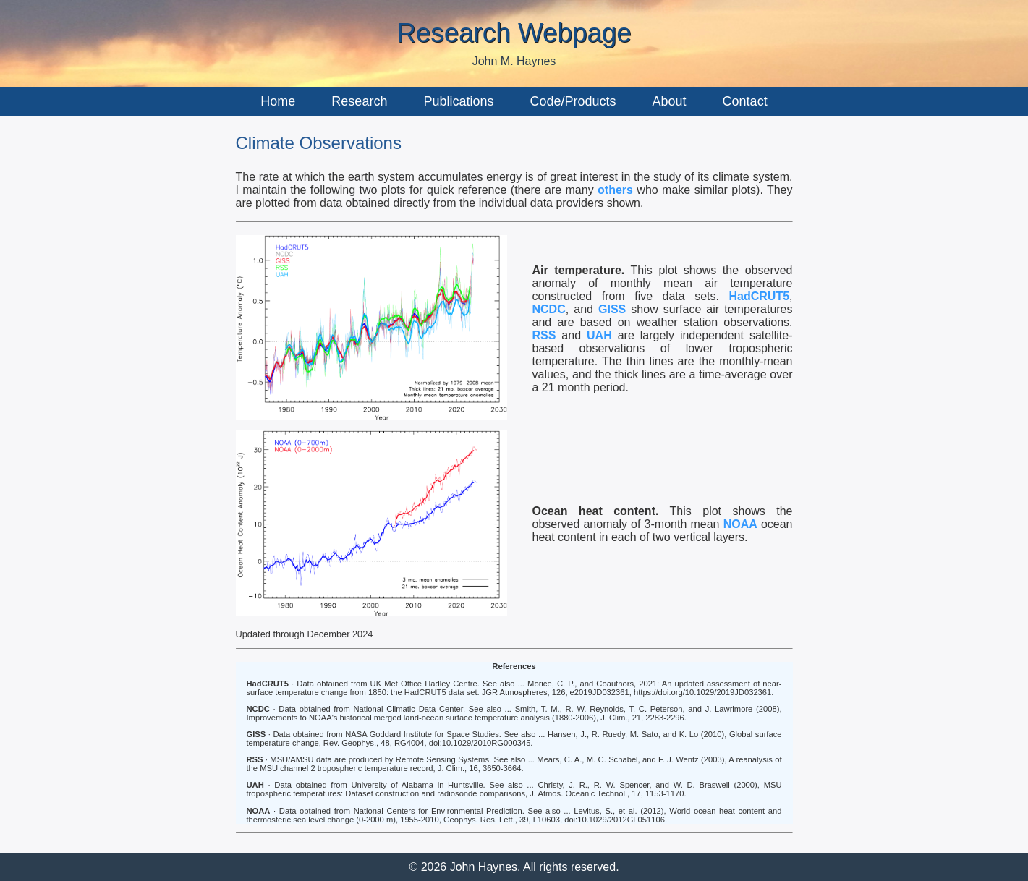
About (670, 101)
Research (359, 101)
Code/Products (573, 101)
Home (277, 101)
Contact (745, 101)
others (615, 190)
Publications (458, 101)
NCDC (549, 309)
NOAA (740, 524)
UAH (599, 335)
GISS (612, 309)
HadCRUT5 (758, 296)
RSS (544, 335)
